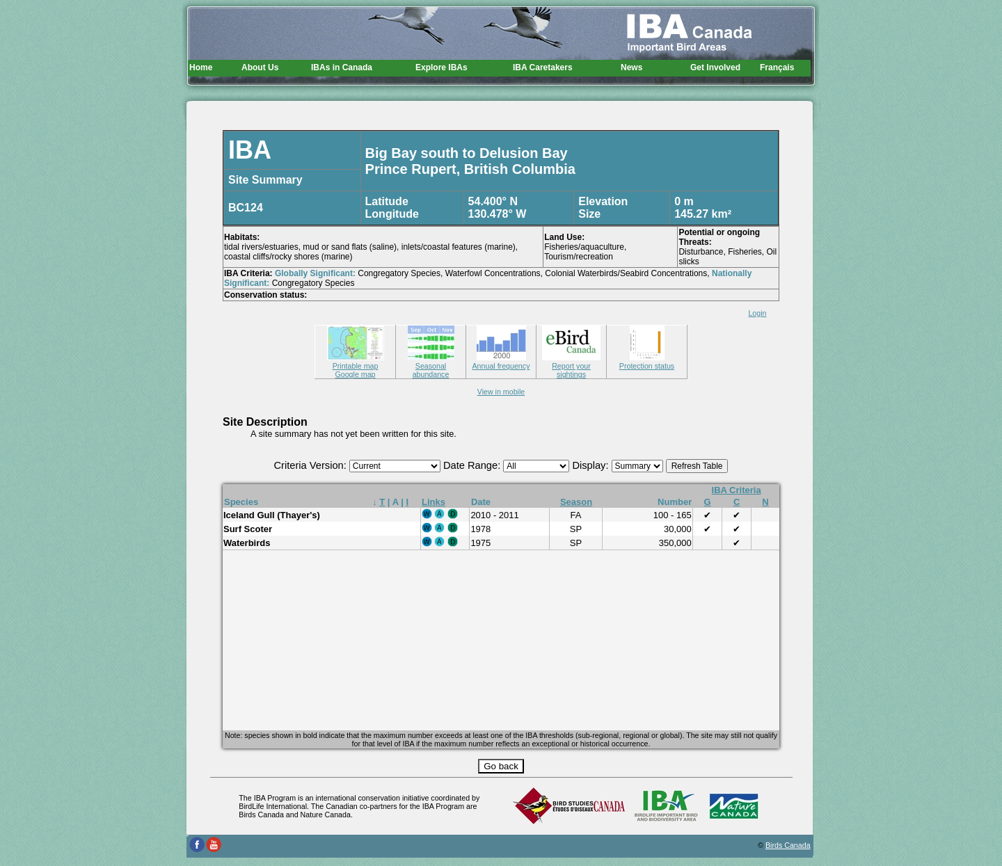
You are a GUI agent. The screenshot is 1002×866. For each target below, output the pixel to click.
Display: (591, 465)
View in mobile (501, 391)
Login (757, 313)
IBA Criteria (736, 490)
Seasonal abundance (431, 365)
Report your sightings (571, 365)
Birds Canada (788, 845)
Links (433, 502)
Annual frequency (501, 361)
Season (576, 502)
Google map (355, 374)
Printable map (355, 361)
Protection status (646, 361)
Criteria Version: (311, 465)
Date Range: (473, 465)
